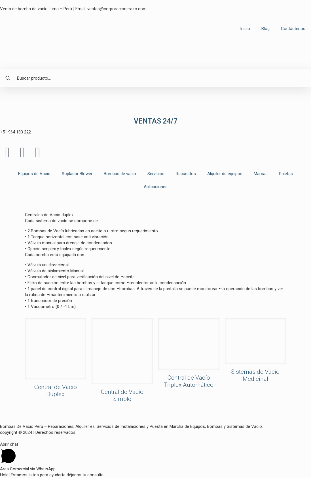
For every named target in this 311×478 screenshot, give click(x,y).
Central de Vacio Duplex (55, 391)
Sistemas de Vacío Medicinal (255, 375)
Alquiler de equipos (224, 173)
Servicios (155, 173)
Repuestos (186, 173)
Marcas (261, 173)
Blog (265, 28)
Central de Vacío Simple (122, 395)
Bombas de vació (120, 173)
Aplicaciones (156, 186)
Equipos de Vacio (34, 173)
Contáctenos (293, 28)
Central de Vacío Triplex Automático (188, 381)
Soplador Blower (77, 173)
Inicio (245, 28)
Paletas (286, 173)
